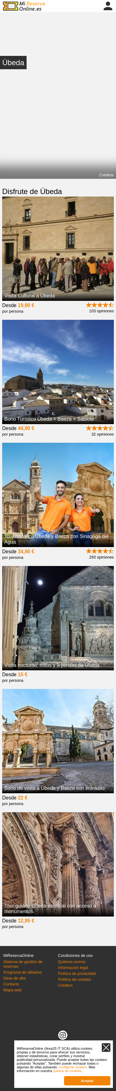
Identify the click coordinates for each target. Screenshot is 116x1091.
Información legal (73, 967)
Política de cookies (74, 979)
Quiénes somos (72, 961)
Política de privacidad (77, 973)
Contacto (11, 984)
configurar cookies (73, 1067)
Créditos (106, 175)
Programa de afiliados (22, 972)
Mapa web (12, 990)
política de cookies (67, 1071)
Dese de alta (14, 978)
